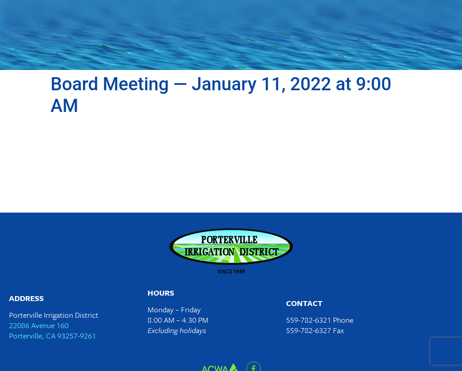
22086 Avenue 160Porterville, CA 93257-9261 (52, 330)
